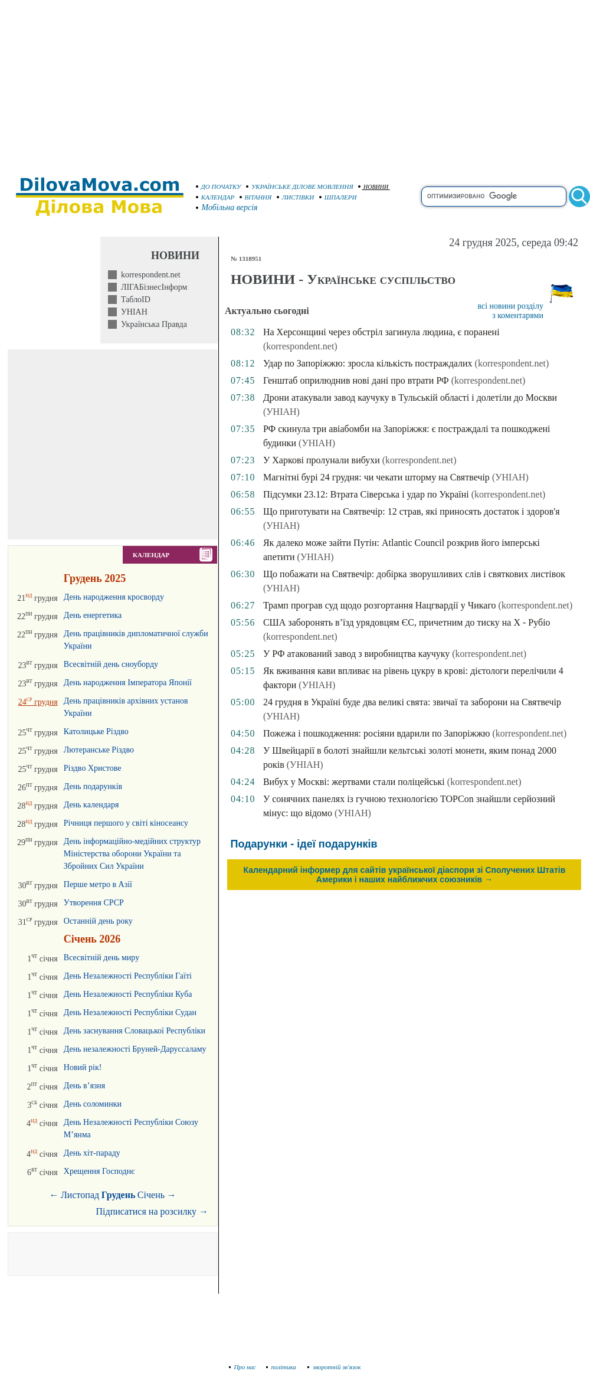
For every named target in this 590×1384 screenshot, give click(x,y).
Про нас (243, 1366)
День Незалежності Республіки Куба (128, 994)
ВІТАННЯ (255, 197)
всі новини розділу (510, 306)
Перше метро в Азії (98, 884)
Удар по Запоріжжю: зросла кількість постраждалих (368, 363)
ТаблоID (133, 299)
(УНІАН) (281, 412)
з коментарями (517, 315)
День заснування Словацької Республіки (134, 1030)
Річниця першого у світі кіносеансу (126, 823)
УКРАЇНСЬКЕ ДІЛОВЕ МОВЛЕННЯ (300, 186)
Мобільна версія (227, 207)
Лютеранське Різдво (99, 749)
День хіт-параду (92, 1153)
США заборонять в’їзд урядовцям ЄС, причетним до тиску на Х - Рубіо (406, 622)
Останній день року (98, 921)
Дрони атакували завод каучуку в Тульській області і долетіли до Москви (410, 397)
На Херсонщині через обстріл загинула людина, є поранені (381, 332)
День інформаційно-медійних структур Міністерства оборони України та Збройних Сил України (132, 854)
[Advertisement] (295, 82)
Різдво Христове (93, 768)
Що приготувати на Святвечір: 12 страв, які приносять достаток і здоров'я (411, 511)
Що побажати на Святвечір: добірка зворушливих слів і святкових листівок (414, 574)
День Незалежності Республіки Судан (130, 1012)
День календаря (91, 804)
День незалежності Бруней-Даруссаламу (135, 1049)
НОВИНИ (373, 187)
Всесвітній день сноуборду (111, 664)
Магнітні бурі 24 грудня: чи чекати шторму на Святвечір (376, 477)
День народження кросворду (114, 597)
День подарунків (93, 786)
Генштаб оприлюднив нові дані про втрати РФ (356, 380)
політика (282, 1366)
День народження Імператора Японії (128, 682)
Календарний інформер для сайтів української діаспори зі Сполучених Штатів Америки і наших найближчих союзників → (405, 874)
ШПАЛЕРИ (338, 197)
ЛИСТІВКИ (296, 197)
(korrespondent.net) (300, 346)
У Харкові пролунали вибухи (321, 460)
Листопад (80, 1195)
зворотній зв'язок (334, 1366)
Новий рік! (83, 1067)
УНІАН (132, 311)
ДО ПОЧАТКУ (218, 186)
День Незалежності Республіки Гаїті (128, 975)
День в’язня (85, 1085)
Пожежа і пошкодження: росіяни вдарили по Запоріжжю (376, 733)
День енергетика (93, 615)
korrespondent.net (149, 274)
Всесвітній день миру (101, 957)
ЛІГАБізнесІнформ (152, 287)
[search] (493, 197)
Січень (151, 1195)
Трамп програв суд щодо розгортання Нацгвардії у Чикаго (379, 605)
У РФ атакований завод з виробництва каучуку (356, 654)
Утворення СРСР (94, 902)
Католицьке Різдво (96, 731)
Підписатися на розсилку (152, 1211)
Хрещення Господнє (99, 1171)
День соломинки (93, 1104)
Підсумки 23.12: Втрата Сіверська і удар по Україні (366, 494)
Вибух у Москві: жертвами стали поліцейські (354, 782)
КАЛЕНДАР (215, 197)
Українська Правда (152, 324)
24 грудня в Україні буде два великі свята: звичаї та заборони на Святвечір (412, 702)
